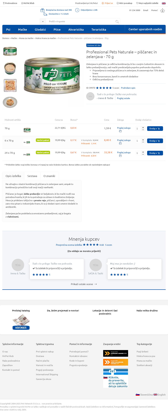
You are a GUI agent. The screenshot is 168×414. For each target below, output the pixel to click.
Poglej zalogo (124, 127)
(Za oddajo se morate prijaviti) (84, 251)
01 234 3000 (134, 10)
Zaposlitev (7, 365)
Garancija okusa (43, 379)
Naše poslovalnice (11, 360)
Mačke (22, 29)
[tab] (13, 176)
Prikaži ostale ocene (84, 283)
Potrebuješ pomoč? (79, 351)
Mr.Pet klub (8, 356)
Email (145, 10)
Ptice (57, 29)
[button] (143, 127)
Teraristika (98, 29)
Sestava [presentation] (32, 175)
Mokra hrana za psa (146, 356)
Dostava (40, 356)
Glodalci (40, 29)
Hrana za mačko (144, 360)
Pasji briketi (142, 351)
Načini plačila (42, 360)
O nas (5, 351)
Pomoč (154, 10)
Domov (5, 38)
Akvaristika (76, 29)
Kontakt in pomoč (11, 369)
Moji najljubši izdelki (147, 3)
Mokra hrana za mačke (45, 38)
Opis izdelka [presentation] (13, 175)
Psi (8, 29)
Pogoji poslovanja (44, 369)
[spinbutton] (140, 128)
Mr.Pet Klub (27, 3)
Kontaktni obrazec (79, 356)
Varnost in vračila (44, 365)
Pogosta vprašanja (78, 365)
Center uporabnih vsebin (145, 29)
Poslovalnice (9, 3)
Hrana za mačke (26, 38)
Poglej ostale (123, 98)
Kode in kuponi (77, 360)
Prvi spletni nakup (45, 351)
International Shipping (47, 374)
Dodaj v (154, 128)
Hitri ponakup (124, 3)
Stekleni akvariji (144, 365)
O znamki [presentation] (49, 175)
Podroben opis (128, 87)
